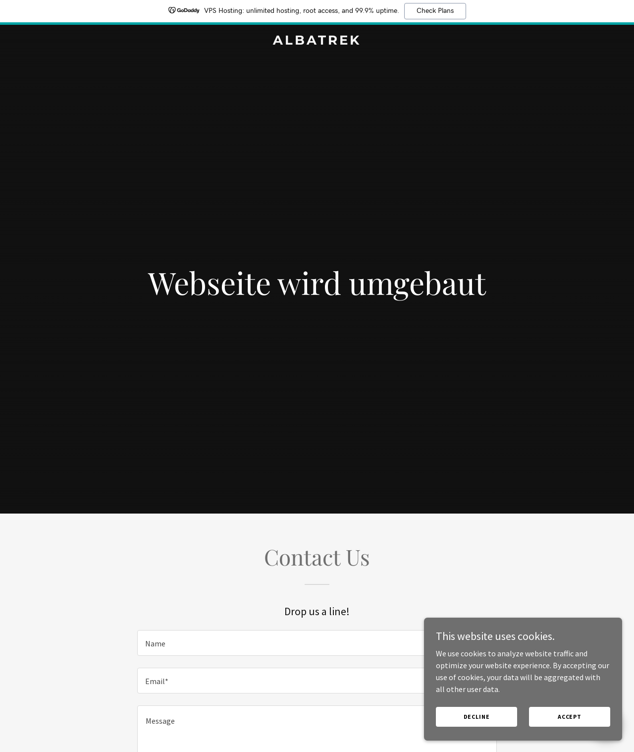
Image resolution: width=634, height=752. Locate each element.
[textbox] (316, 643)
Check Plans (435, 10)
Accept (569, 716)
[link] (317, 42)
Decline (477, 716)
